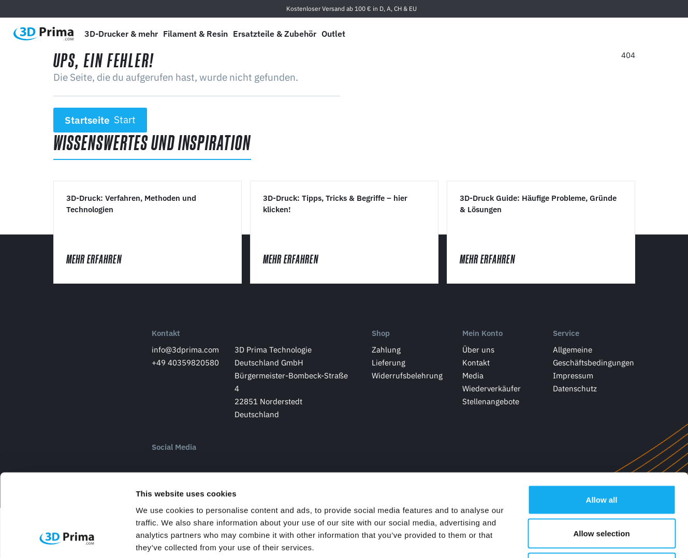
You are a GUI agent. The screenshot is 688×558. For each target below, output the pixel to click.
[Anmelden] (637, 34)
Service (566, 333)
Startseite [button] (100, 120)
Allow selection (601, 456)
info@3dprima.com (185, 350)
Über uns (478, 350)
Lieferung (388, 363)
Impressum (573, 375)
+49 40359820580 (185, 363)
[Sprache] (588, 33)
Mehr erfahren (103, 259)
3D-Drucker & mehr (121, 33)
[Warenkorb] (660, 33)
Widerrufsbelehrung (407, 375)
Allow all (602, 422)
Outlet (333, 33)
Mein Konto (482, 333)
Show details (543, 537)
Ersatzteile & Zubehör (274, 33)
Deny (601, 490)
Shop (381, 333)
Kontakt (166, 333)
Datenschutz (575, 388)
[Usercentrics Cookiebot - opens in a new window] (67, 538)
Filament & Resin (195, 33)
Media (473, 375)
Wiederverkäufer (491, 388)
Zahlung (386, 350)
